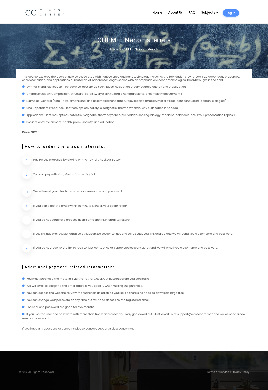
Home (157, 12)
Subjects (208, 12)
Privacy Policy (200, 372)
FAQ (192, 12)
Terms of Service (186, 372)
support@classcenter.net (103, 234)
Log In (230, 13)
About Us (175, 12)
